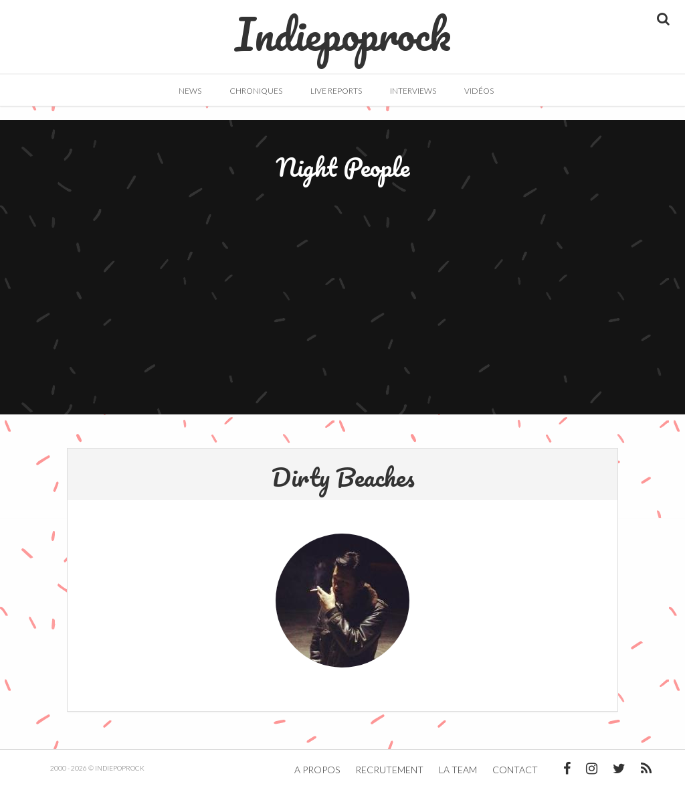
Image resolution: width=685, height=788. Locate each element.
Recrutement (389, 769)
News (190, 91)
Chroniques (255, 91)
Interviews (413, 91)
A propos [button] (317, 769)
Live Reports (336, 91)
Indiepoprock (343, 27)
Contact (515, 769)
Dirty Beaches (343, 476)
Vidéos (479, 91)
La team (458, 769)
